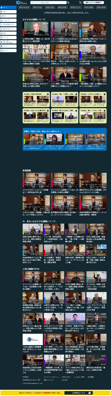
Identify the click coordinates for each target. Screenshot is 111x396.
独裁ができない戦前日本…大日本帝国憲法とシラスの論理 (42, 105)
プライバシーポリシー (51, 377)
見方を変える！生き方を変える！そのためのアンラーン (71, 105)
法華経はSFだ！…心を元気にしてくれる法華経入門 (42, 121)
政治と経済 (101, 7)
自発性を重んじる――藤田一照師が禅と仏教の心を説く (29, 121)
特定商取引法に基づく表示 (31, 380)
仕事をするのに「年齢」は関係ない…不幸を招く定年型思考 (57, 121)
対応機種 (91, 377)
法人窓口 (65, 380)
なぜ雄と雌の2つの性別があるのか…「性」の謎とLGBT (86, 121)
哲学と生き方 (24, 7)
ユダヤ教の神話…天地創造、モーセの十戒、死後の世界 (99, 105)
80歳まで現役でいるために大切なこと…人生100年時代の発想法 (71, 121)
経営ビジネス (75, 7)
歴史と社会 (37, 7)
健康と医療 (62, 7)
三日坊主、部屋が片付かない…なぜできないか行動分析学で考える (57, 105)
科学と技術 (89, 7)
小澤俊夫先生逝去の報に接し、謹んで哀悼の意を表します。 (67, 12)
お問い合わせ (66, 377)
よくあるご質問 (79, 377)
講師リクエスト (49, 380)
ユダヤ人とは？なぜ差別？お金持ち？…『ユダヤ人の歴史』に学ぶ (86, 105)
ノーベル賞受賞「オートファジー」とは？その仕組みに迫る (99, 121)
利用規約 (26, 377)
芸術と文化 (50, 7)
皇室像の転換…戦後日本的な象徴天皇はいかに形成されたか (29, 105)
